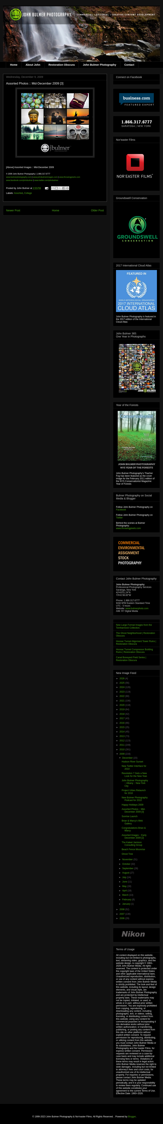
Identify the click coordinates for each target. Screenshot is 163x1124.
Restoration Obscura (62, 64)
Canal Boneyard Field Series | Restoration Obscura (131, 658)
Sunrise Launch (129, 816)
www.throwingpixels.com (69, 177)
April (124, 890)
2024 (122, 687)
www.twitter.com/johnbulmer (46, 180)
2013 (122, 736)
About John (33, 64)
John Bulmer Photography (99, 64)
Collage (28, 193)
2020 (122, 705)
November (127, 859)
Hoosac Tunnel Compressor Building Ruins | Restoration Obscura (134, 650)
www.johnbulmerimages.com (45, 177)
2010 (122, 749)
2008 (122, 909)
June (125, 881)
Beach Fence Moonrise (133, 849)
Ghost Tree (127, 854)
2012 (122, 740)
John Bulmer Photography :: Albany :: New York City (135, 783)
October (126, 864)
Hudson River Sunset (132, 761)
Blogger (132, 1116)
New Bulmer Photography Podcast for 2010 (135, 799)
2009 (122, 754)
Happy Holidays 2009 (132, 804)
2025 (122, 683)
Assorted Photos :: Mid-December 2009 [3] (133, 810)
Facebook (121, 509)
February (127, 899)
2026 (122, 678)
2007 (122, 914)
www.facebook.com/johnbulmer (19, 180)
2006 (122, 918)
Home (13, 64)
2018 (122, 714)
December (127, 758)
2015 (122, 727)
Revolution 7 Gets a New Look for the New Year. (134, 774)
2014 (122, 731)
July (124, 877)
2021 (122, 700)
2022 (122, 696)
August (126, 872)
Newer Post (13, 210)
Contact (129, 64)
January (126, 904)
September (128, 868)
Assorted (18, 193)
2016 (122, 723)
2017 (122, 718)
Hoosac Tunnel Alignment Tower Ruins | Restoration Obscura (136, 642)
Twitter (119, 517)
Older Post (97, 210)
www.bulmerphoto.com (136, 608)
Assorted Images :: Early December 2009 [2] (134, 836)
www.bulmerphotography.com (18, 177)
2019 (122, 709)
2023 (122, 691)
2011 (122, 745)
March (125, 895)
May (124, 886)
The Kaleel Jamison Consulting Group (132, 843)
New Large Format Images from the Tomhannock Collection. (134, 626)
